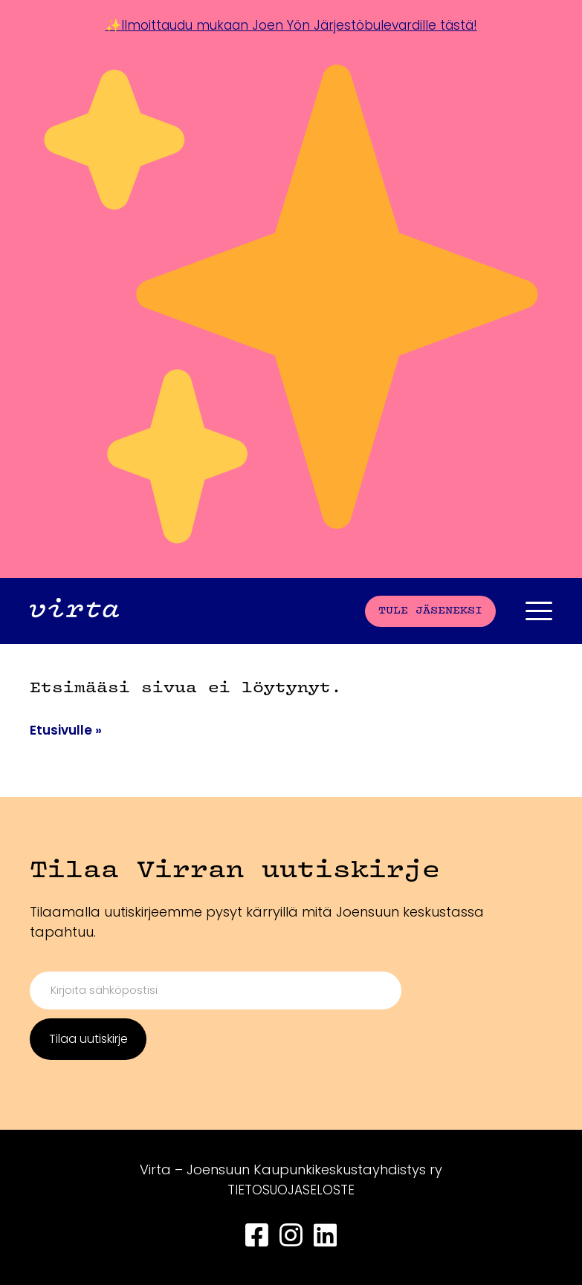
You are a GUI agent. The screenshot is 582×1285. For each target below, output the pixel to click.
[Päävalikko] (539, 610)
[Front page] (74, 610)
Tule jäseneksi (430, 609)
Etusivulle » (68, 728)
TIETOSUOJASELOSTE (291, 1189)
